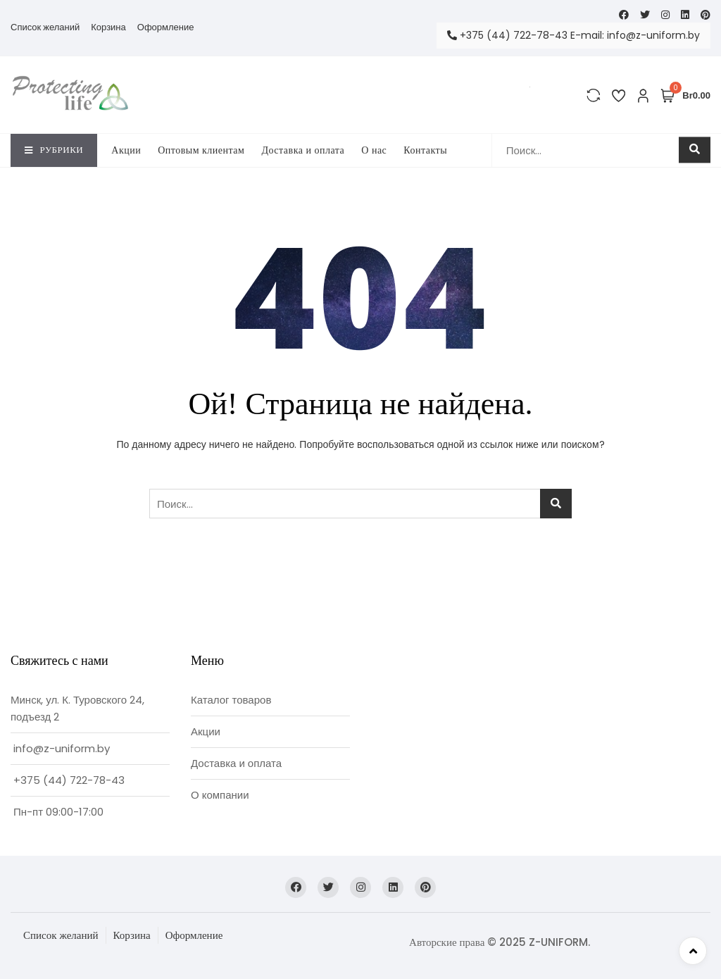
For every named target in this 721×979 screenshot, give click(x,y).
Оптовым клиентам (201, 150)
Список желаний (45, 27)
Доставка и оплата (302, 150)
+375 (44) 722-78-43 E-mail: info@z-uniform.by (573, 35)
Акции (126, 150)
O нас (374, 150)
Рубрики (54, 149)
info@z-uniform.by (61, 748)
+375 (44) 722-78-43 (69, 780)
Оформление (165, 27)
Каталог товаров (231, 699)
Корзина (108, 27)
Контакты (425, 150)
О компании (220, 794)
